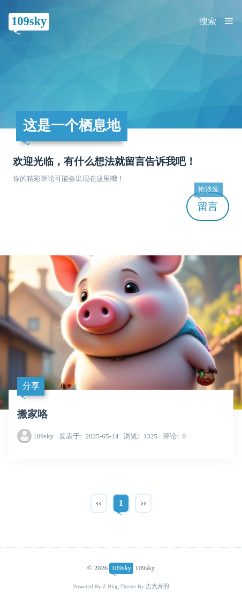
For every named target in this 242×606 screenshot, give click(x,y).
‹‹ (99, 502)
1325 (140, 436)
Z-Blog (110, 586)
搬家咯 (32, 414)
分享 (31, 385)
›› (143, 502)
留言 (208, 202)
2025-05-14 (88, 436)
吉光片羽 (157, 586)
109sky (29, 21)
